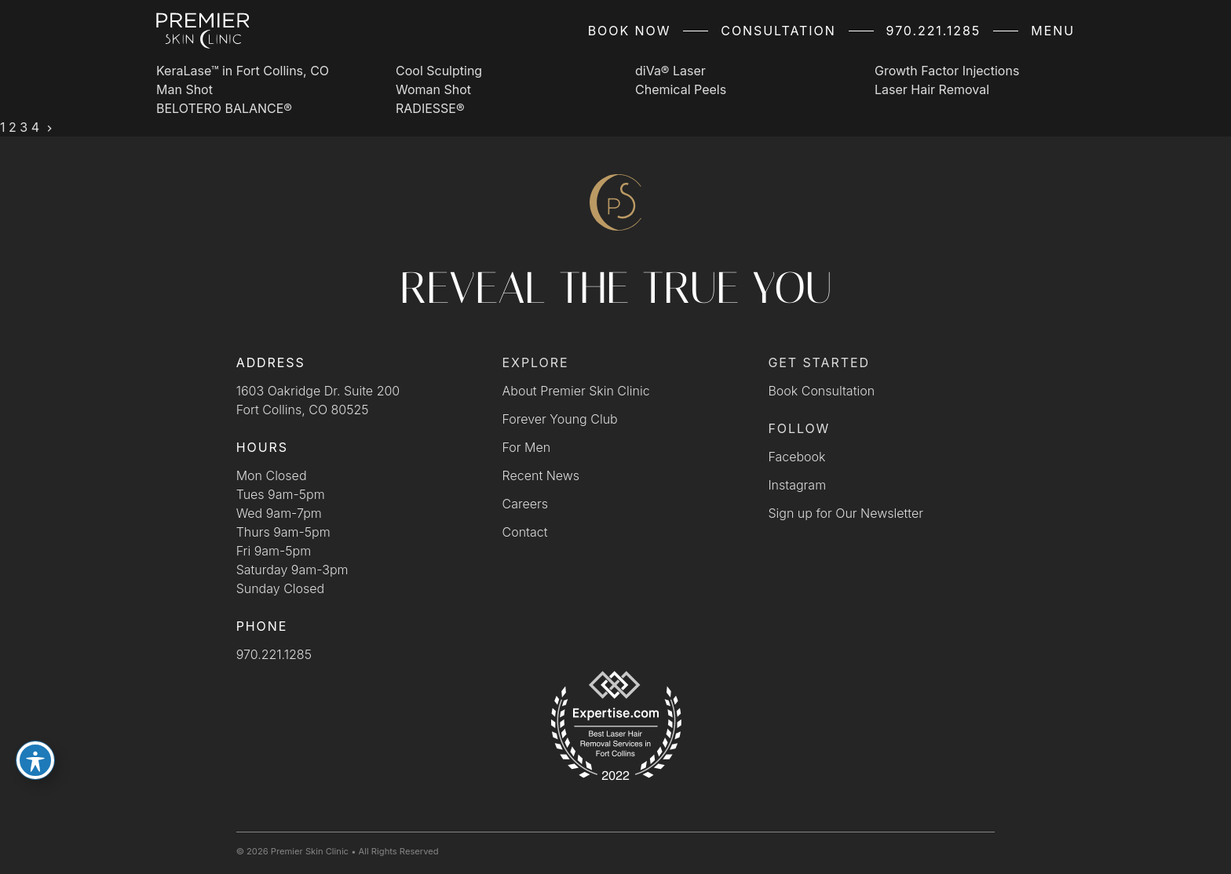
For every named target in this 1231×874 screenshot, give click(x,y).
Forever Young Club (560, 419)
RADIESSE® (430, 108)
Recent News (541, 475)
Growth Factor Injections (947, 70)
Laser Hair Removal (932, 89)
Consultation (778, 30)
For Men (526, 447)
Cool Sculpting (439, 70)
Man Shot (184, 89)
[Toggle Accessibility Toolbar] (35, 760)
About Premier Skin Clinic (576, 391)
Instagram (797, 485)
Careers (525, 504)
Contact (525, 532)
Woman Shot (433, 89)
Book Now (629, 30)
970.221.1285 (933, 30)
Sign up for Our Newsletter (845, 513)
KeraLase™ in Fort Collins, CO (242, 70)
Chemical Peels (680, 89)
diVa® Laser (670, 70)
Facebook (796, 456)
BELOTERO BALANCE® (224, 108)
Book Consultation (821, 391)
